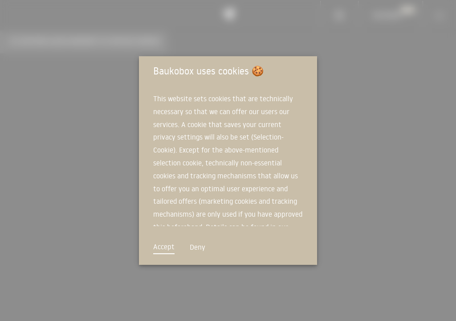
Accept (164, 246)
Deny (197, 247)
